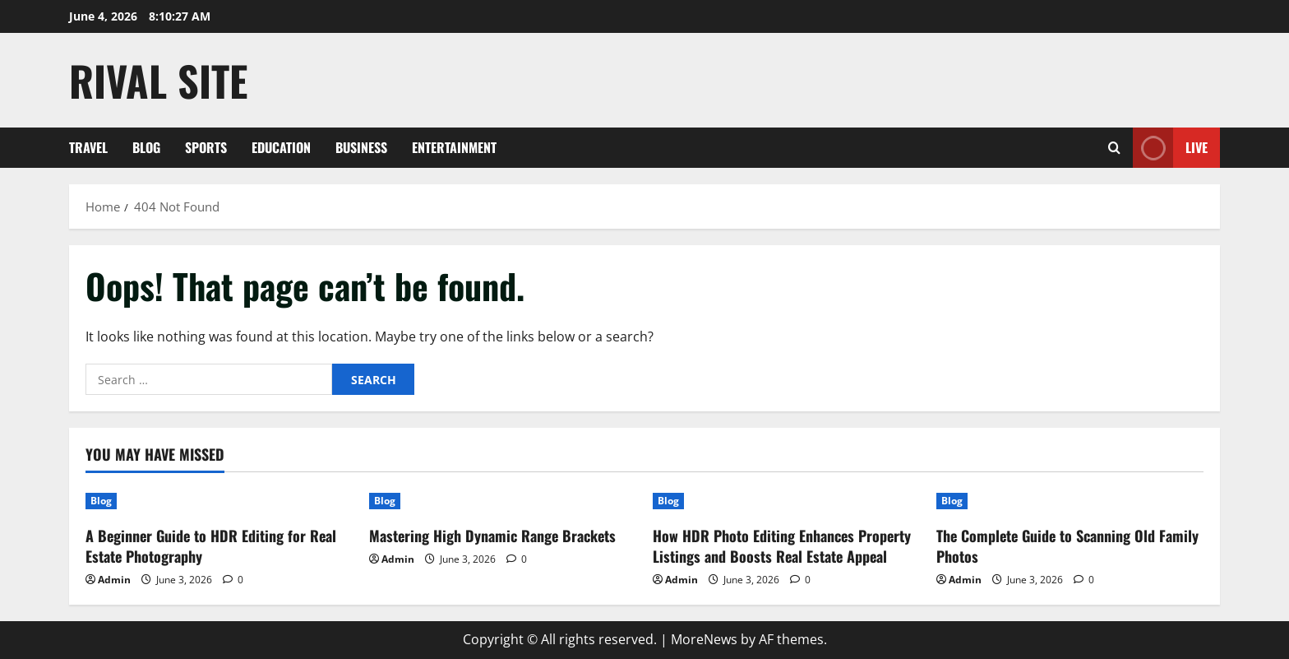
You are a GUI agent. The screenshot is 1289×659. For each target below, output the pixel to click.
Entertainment (454, 147)
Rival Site (158, 79)
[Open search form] (1114, 148)
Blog (146, 147)
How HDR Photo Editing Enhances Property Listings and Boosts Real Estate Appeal (782, 546)
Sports (206, 147)
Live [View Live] (1170, 148)
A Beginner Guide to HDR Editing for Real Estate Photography (210, 546)
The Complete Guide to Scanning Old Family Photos (1067, 546)
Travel (88, 147)
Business (361, 147)
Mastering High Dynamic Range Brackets (492, 535)
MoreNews (704, 639)
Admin (114, 580)
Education (281, 147)
